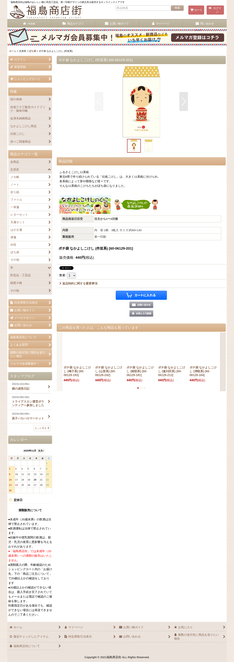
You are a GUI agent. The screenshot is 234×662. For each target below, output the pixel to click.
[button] (99, 101)
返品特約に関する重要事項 (78, 283)
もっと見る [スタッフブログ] (42, 428)
